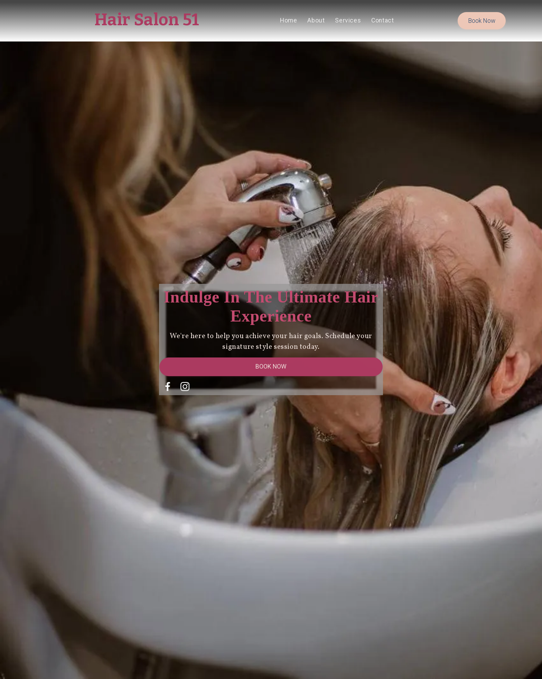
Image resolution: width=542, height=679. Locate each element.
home (288, 20)
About (316, 20)
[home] (146, 21)
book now (481, 20)
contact (382, 20)
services (348, 20)
